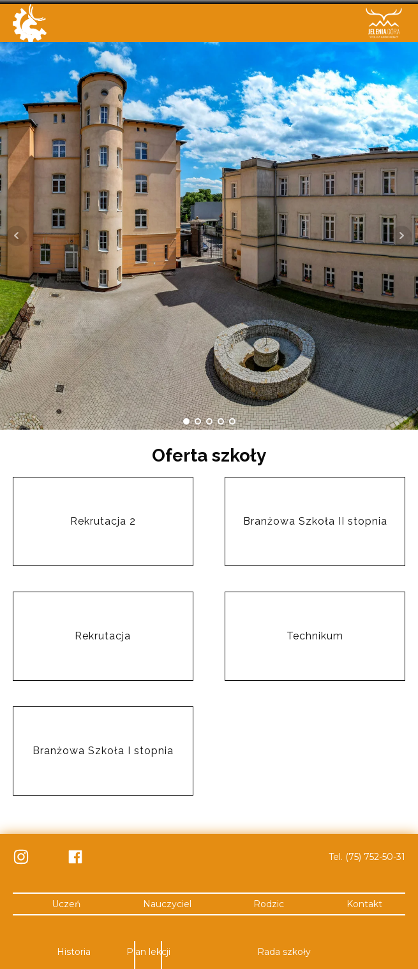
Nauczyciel (167, 901)
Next (401, 233)
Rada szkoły (284, 950)
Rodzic (268, 901)
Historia (74, 950)
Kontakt (364, 901)
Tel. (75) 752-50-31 (367, 854)
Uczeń (66, 901)
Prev (16, 233)
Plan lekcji (148, 950)
